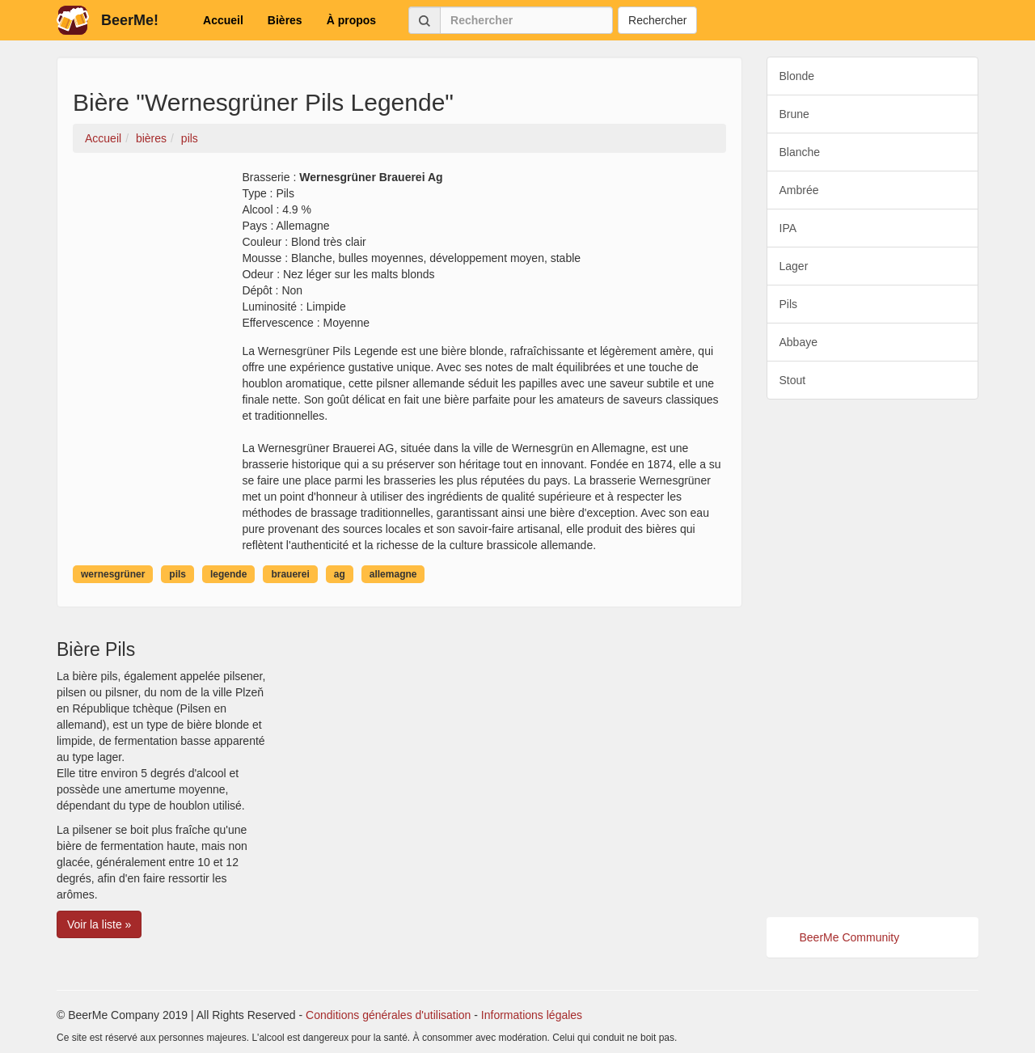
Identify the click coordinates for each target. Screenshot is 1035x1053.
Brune (794, 114)
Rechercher (657, 20)
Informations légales (531, 1015)
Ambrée (799, 190)
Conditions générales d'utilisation (388, 1015)
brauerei (290, 574)
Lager (794, 266)
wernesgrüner (113, 574)
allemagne (393, 574)
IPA (788, 228)
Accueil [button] (223, 20)
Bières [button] (285, 20)
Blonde (797, 76)
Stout (792, 380)
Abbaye (798, 342)
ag (339, 574)
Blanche (800, 152)
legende (228, 574)
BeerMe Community (850, 937)
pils (177, 574)
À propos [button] (351, 20)
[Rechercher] (526, 20)
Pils (788, 304)
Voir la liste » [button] (99, 924)
